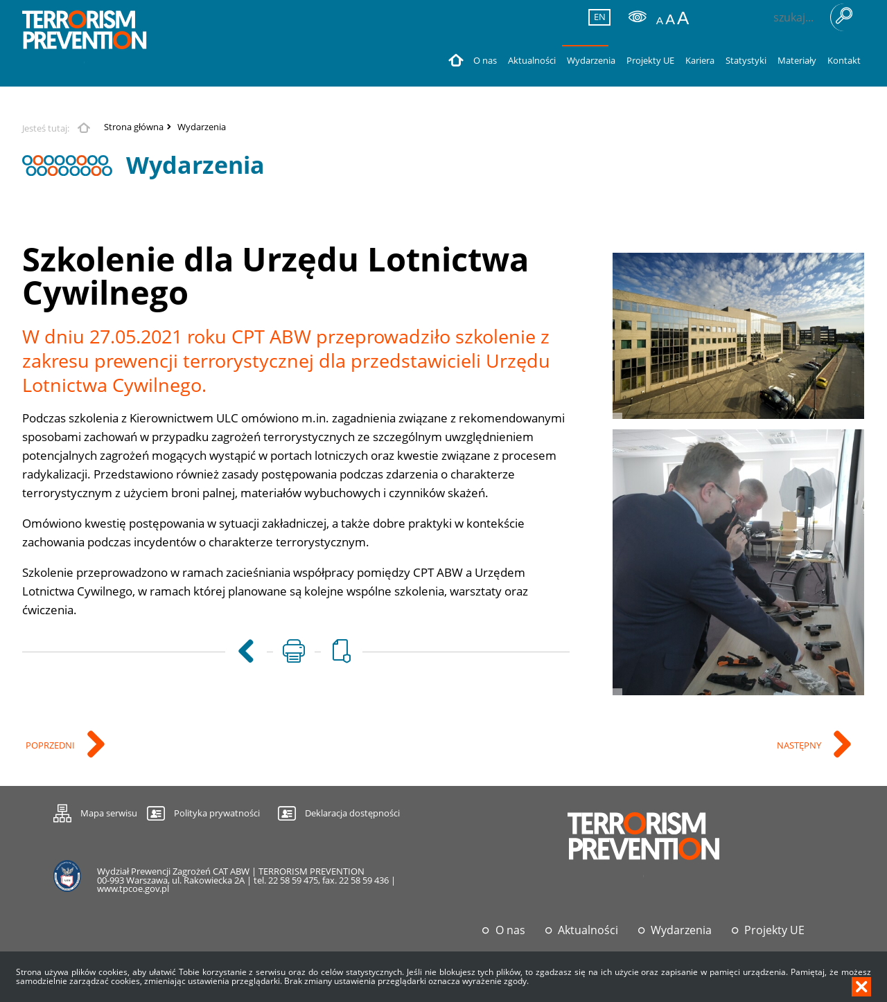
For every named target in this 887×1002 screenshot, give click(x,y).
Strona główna (134, 127)
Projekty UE (774, 930)
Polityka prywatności (217, 813)
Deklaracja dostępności (352, 813)
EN (597, 16)
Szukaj (844, 17)
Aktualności (588, 930)
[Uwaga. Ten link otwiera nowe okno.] (294, 651)
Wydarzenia (201, 127)
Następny (800, 746)
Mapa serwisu (95, 811)
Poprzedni (51, 746)
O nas (510, 930)
